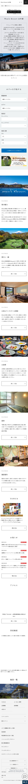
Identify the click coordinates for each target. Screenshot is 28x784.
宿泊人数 (4, 130)
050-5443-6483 (14, 12)
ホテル (3, 104)
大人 (2, 133)
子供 (2, 140)
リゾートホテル (5, 716)
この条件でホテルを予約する (14, 150)
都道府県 (4, 95)
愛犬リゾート (5, 721)
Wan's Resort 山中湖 (6, 2)
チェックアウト (5, 122)
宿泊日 (3, 113)
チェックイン (4, 116)
